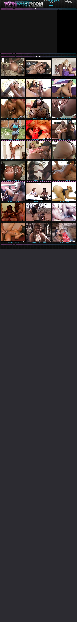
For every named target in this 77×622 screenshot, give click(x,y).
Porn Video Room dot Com (53, 0)
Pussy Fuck (51, 5)
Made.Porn (61, 1)
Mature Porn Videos (55, 1)
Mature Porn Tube (47, 1)
